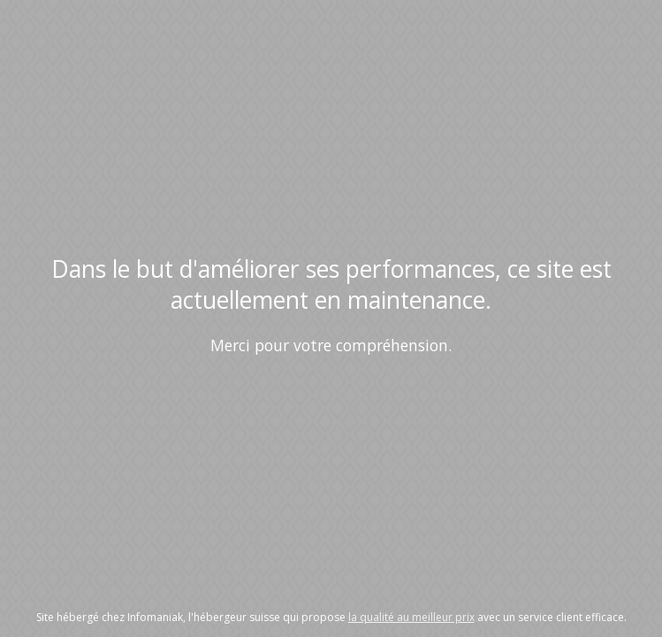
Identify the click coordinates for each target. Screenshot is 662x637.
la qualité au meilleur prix (411, 617)
